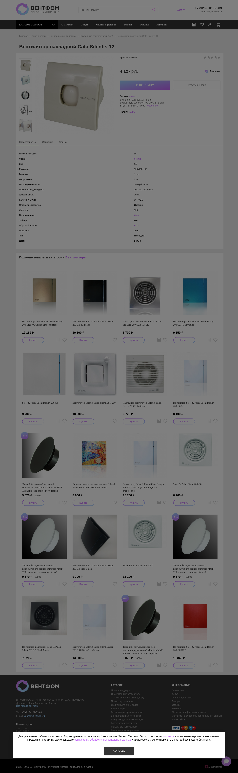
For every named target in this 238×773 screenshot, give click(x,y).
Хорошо (119, 750)
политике (168, 736)
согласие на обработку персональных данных (102, 739)
